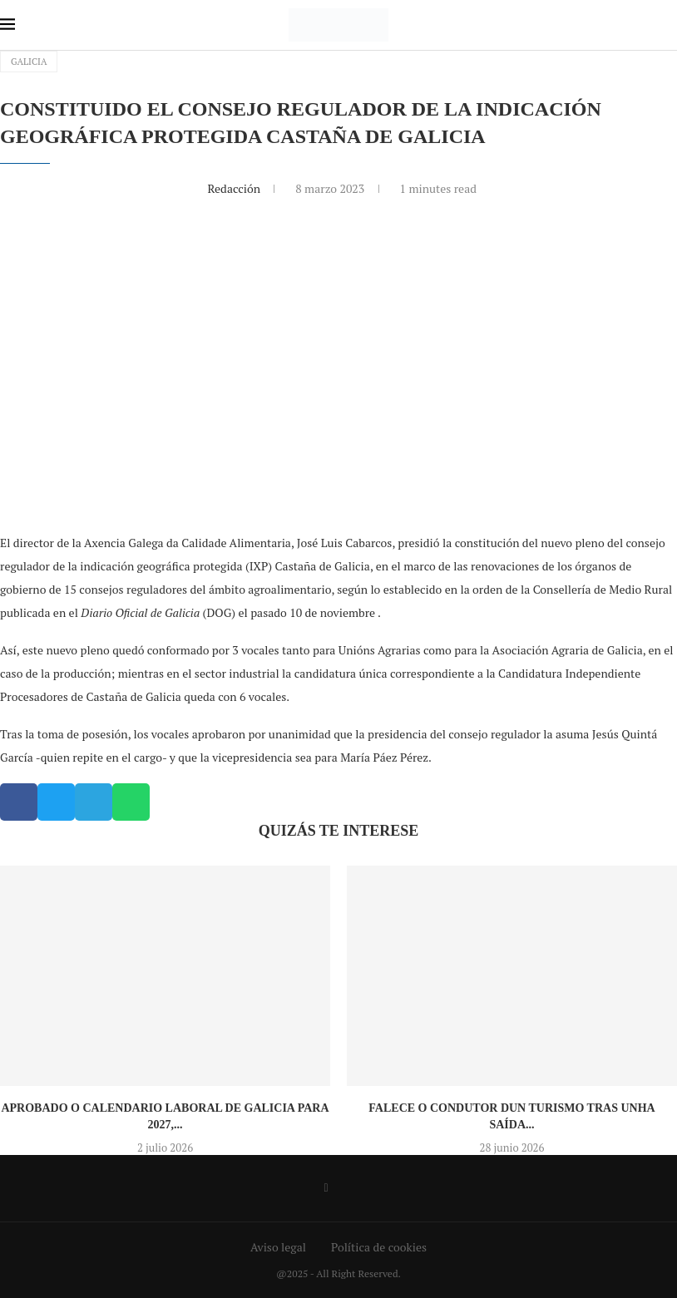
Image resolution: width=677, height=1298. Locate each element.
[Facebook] (326, 1188)
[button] (18, 802)
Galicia (29, 61)
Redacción (235, 188)
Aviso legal (278, 1247)
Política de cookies (379, 1247)
